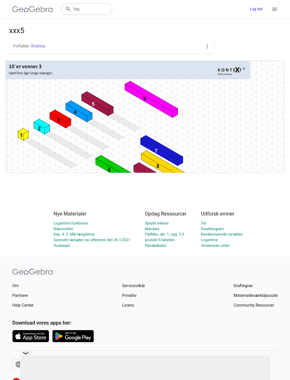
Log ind (256, 9)
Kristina (38, 46)
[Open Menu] (275, 9)
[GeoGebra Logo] (32, 9)
